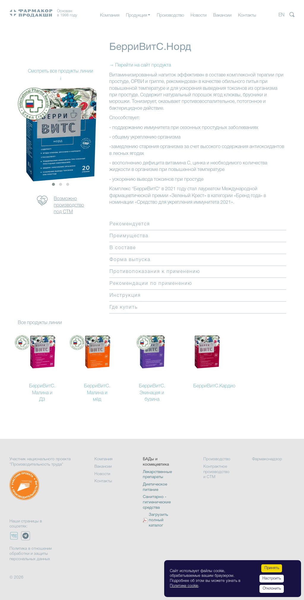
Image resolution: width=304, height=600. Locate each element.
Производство (170, 16)
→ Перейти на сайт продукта (140, 65)
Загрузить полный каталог (158, 520)
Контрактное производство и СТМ (216, 472)
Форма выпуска (130, 260)
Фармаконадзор (267, 459)
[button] (53, 184)
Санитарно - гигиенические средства (157, 502)
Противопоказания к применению (155, 272)
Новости (199, 16)
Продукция (136, 16)
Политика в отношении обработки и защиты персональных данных (31, 554)
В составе (123, 248)
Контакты (247, 16)
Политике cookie (184, 586)
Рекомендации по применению (151, 284)
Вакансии (222, 16)
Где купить (124, 307)
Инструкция (125, 295)
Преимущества (129, 236)
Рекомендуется (130, 224)
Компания (109, 16)
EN (281, 15)
